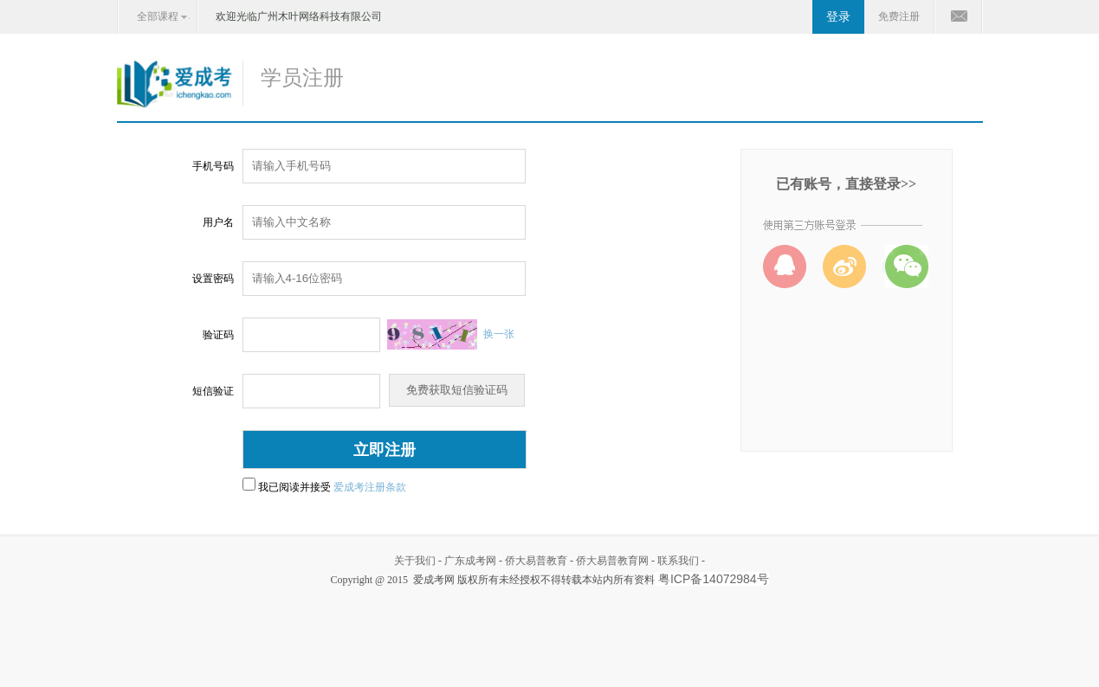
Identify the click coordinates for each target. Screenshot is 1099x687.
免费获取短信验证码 (456, 389)
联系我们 (678, 561)
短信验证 (213, 391)
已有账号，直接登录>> (846, 184)
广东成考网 (470, 561)
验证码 (218, 335)
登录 (838, 16)
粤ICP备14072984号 (713, 579)
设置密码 (213, 279)
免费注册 (899, 16)
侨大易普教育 (536, 561)
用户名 (218, 222)
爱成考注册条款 (369, 487)
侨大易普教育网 (612, 561)
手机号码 (213, 166)
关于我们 (415, 561)
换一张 (498, 334)
